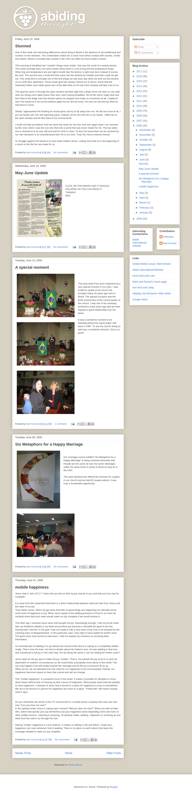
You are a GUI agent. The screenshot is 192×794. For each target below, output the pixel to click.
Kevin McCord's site (143, 275)
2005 (139, 218)
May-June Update (31, 173)
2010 (139, 105)
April (142, 197)
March (143, 202)
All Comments (144, 52)
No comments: (61, 152)
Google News (140, 299)
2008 (139, 115)
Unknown (168, 236)
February (144, 207)
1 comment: (61, 423)
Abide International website (139, 242)
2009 (139, 110)
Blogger (114, 787)
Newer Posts (23, 753)
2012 (139, 96)
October (144, 139)
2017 (139, 71)
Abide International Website (147, 269)
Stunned (23, 46)
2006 (139, 125)
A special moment (32, 267)
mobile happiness (32, 587)
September (145, 144)
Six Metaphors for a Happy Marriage (49, 444)
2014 (139, 86)
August (143, 149)
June (142, 159)
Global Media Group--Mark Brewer (151, 263)
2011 (139, 101)
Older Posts (113, 753)
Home (69, 753)
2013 (139, 91)
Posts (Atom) (75, 764)
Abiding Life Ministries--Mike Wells (151, 293)
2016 (139, 76)
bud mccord (169, 243)
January (144, 212)
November (145, 134)
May (142, 192)
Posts (139, 47)
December (145, 129)
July (142, 154)
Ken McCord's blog (143, 287)
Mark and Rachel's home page (149, 281)
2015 (139, 81)
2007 (139, 120)
